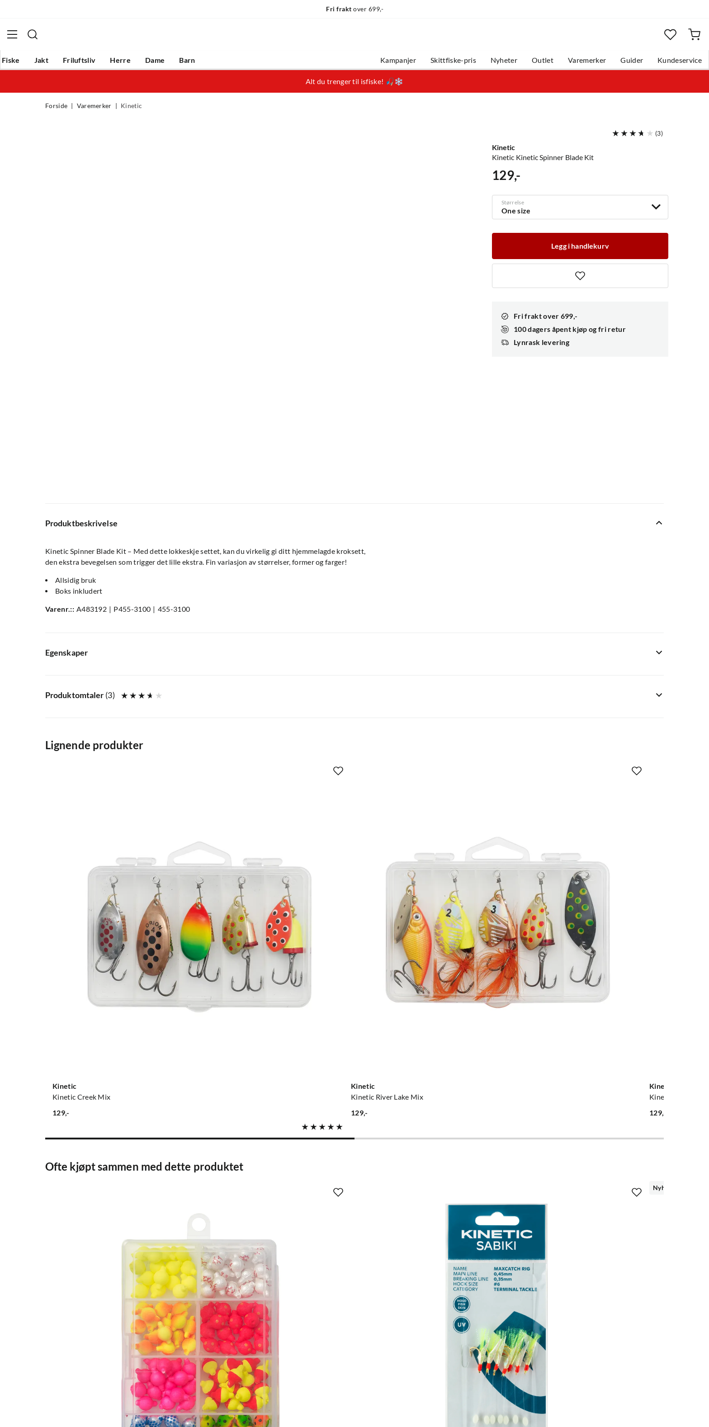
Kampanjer (353, 64)
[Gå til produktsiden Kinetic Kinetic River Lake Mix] (274, 713)
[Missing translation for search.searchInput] (213, 38)
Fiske (54, 64)
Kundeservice (634, 64)
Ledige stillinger (328, 1209)
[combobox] (354, 38)
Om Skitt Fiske (326, 1195)
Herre (163, 64)
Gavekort (189, 1209)
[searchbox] (363, 38)
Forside (56, 111)
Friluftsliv (122, 64)
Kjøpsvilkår (612, 1408)
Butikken (317, 1224)
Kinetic (131, 111)
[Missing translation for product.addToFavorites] (580, 279)
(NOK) (65, 1408)
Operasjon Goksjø (332, 1238)
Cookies (652, 1408)
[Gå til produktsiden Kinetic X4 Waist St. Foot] (434, 990)
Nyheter (458, 64)
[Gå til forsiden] (89, 39)
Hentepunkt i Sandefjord (85, 1224)
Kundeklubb (323, 1282)
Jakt (85, 64)
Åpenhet (317, 1267)
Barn (230, 64)
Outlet (497, 64)
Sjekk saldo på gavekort (83, 1238)
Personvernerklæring (553, 1408)
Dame (198, 64)
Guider (586, 64)
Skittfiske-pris (408, 64)
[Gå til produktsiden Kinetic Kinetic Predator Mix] (594, 713)
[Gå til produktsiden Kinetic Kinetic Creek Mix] (114, 713)
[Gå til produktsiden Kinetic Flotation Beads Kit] (114, 990)
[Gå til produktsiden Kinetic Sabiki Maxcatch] (274, 990)
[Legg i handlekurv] (580, 249)
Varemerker (542, 64)
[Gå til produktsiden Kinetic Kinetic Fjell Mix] (434, 713)
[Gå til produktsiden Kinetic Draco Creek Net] (594, 990)
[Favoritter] (628, 39)
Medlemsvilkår (327, 1296)
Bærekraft (319, 1253)
